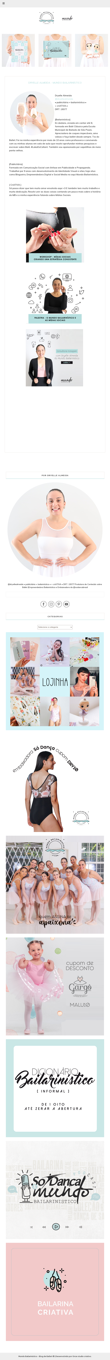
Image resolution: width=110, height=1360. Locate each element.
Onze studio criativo (81, 1356)
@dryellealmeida (64, 99)
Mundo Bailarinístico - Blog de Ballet (35, 1356)
